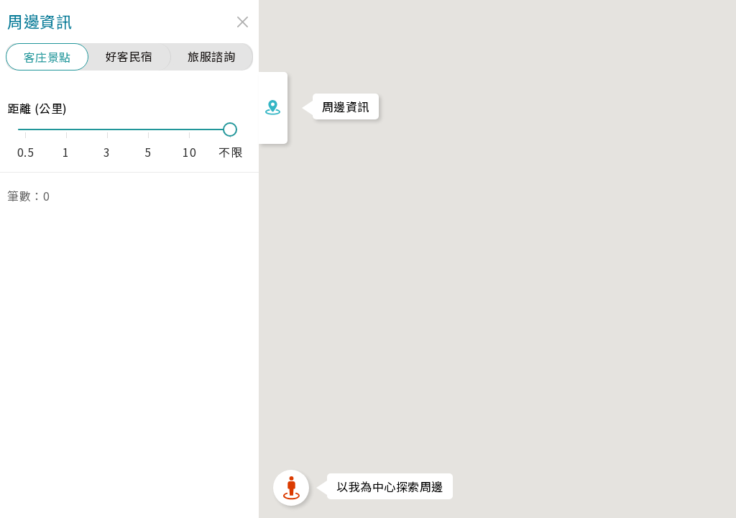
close (150, 22)
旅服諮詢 (120, 56)
